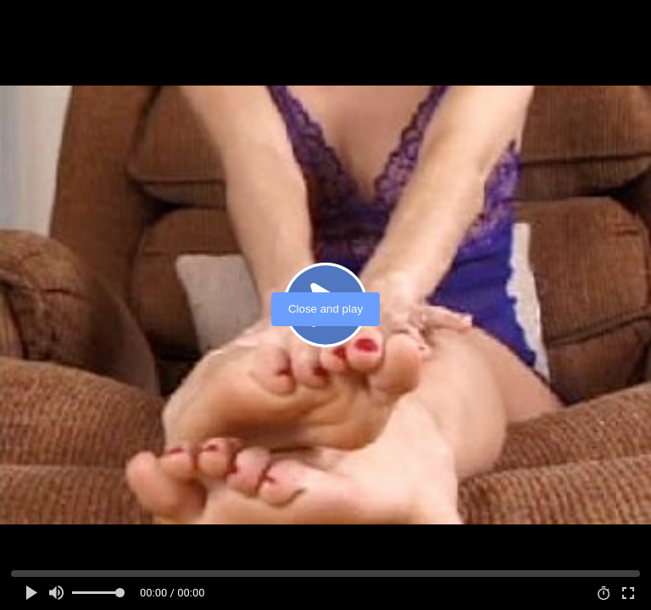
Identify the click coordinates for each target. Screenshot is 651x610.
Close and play (325, 308)
